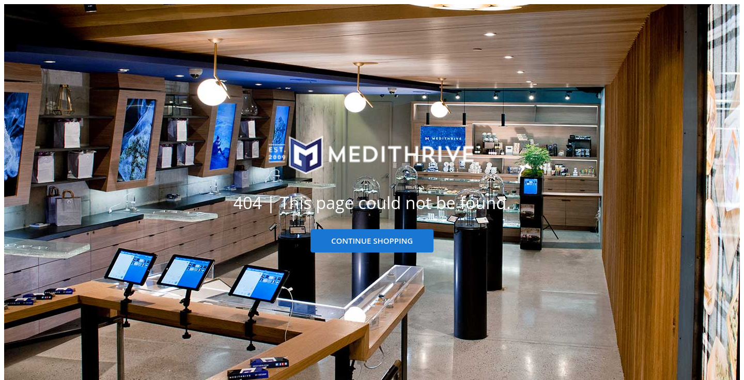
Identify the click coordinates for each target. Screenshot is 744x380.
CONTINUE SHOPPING (372, 240)
